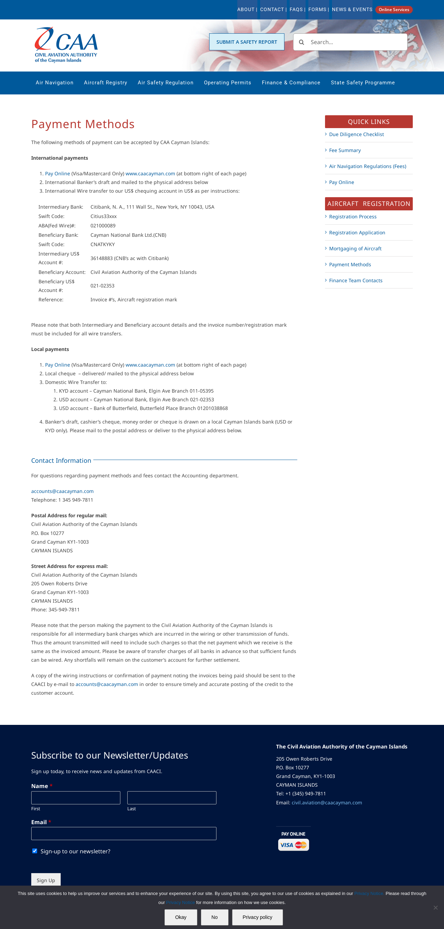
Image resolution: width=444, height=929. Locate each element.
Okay (181, 917)
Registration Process (353, 216)
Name (42, 786)
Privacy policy (258, 917)
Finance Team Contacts (356, 280)
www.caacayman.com (150, 173)
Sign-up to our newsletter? (75, 851)
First (35, 809)
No (215, 917)
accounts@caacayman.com (62, 491)
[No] (435, 907)
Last (131, 809)
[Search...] (350, 42)
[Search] (301, 42)
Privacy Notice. (370, 893)
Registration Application (357, 232)
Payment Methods (350, 264)
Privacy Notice (181, 902)
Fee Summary (345, 150)
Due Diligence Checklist (356, 134)
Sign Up (46, 880)
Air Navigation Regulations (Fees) (367, 166)
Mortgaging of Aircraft (355, 248)
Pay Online (57, 173)
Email (41, 822)
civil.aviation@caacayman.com (327, 802)
